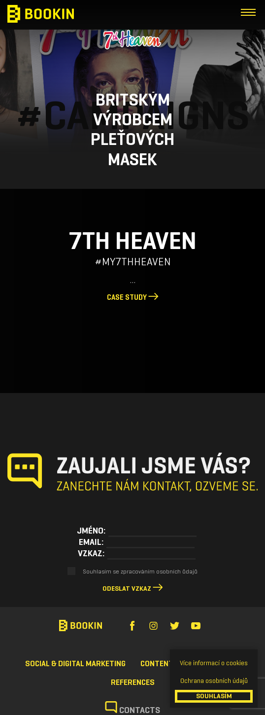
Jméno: (91, 530)
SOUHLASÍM (214, 696)
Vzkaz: (91, 553)
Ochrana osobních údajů (214, 681)
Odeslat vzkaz (126, 588)
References (133, 682)
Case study (133, 297)
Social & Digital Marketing (75, 663)
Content (156, 663)
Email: (91, 541)
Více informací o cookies (214, 663)
